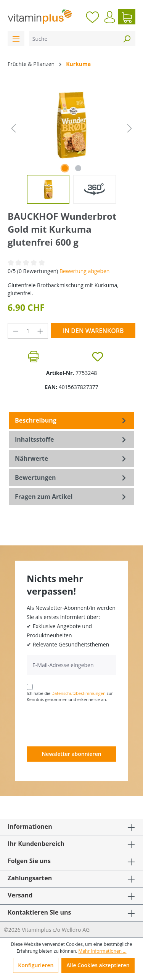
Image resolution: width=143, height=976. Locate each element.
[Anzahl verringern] (16, 331)
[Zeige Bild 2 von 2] (78, 168)
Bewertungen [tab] (71, 477)
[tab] (71, 420)
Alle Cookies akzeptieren (97, 965)
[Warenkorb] (126, 16)
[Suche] (73, 38)
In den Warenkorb (93, 330)
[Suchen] (126, 38)
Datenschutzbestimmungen (78, 693)
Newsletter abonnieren (71, 753)
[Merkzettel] (92, 16)
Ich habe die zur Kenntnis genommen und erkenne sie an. (70, 696)
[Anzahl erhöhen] (40, 331)
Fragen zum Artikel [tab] (71, 496)
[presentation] (85, 724)
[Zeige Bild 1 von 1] (65, 168)
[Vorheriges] (13, 128)
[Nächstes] (129, 128)
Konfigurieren (35, 965)
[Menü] (16, 38)
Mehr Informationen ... (103, 951)
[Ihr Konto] (109, 17)
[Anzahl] (28, 331)
